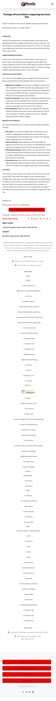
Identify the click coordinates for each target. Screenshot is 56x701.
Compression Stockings (29, 455)
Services (28, 475)
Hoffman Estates (37, 219)
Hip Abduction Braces (28, 572)
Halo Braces (28, 604)
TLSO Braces (29, 545)
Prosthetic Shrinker (29, 471)
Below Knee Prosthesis (29, 434)
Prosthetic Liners (29, 619)
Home (28, 280)
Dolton (30, 219)
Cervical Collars (28, 598)
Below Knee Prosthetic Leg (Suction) (29, 316)
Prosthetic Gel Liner (29, 332)
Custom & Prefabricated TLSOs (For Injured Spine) (28, 423)
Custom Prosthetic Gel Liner (29, 337)
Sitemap (36, 690)
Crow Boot (29, 385)
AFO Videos (28, 485)
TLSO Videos (29, 490)
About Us (28, 389)
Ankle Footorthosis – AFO (29, 407)
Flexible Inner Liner (29, 358)
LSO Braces (28, 582)
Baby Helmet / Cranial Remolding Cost (29, 295)
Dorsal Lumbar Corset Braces (29, 588)
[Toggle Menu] (52, 4)
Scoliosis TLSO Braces (29, 593)
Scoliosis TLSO (28, 418)
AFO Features (29, 413)
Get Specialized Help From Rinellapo (26, 211)
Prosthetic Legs (29, 614)
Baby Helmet (29, 510)
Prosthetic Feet (29, 625)
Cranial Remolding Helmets (28, 609)
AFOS (28, 540)
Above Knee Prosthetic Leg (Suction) (29, 327)
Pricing (28, 284)
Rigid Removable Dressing (29, 364)
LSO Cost (29, 374)
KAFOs (29, 556)
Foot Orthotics (20, 219)
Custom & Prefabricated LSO (29, 429)
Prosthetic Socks (29, 353)
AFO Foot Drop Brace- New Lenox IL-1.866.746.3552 (20, 231)
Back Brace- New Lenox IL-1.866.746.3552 (16, 240)
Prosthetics (28, 500)
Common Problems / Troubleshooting (28, 535)
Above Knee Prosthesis (29, 439)
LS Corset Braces (29, 577)
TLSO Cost (29, 369)
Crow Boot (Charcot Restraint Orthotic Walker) (29, 450)
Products (28, 402)
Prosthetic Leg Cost (29, 305)
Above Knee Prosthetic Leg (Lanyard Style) (29, 321)
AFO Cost (29, 300)
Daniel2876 (7, 219)
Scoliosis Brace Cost (29, 290)
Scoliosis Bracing (29, 516)
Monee (43, 219)
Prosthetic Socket (29, 342)
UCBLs (29, 551)
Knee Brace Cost (29, 380)
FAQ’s (28, 530)
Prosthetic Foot (29, 348)
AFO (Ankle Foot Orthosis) (29, 505)
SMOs (29, 561)
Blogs (28, 494)
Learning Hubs (28, 480)
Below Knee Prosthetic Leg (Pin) (29, 311)
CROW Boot (28, 521)
